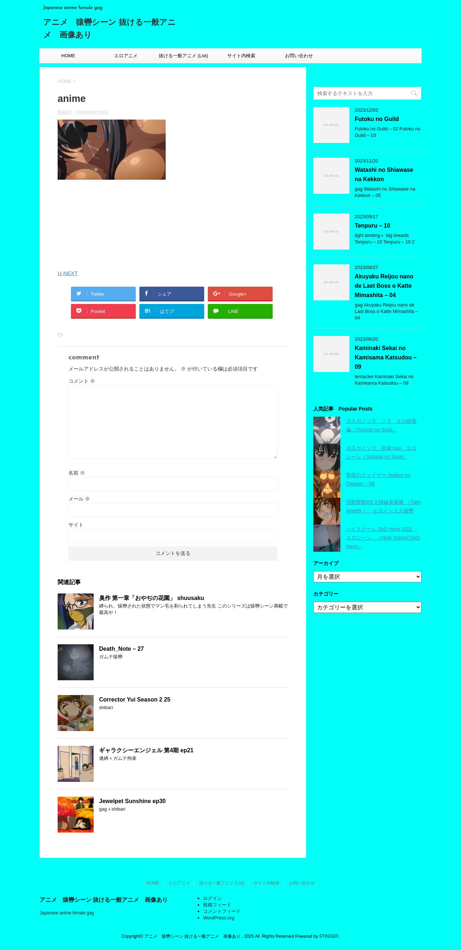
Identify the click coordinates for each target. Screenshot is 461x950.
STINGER (328, 936)
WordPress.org (218, 917)
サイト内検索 (241, 55)
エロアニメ (126, 55)
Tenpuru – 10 (372, 226)
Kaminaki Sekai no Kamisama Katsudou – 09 (386, 357)
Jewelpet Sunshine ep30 (132, 801)
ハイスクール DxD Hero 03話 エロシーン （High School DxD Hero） (383, 537)
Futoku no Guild (377, 119)
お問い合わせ (299, 55)
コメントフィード (222, 911)
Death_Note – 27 (121, 649)
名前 (76, 473)
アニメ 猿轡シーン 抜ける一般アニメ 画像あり (104, 900)
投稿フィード (217, 905)
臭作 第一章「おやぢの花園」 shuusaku (151, 598)
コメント (81, 381)
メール (79, 499)
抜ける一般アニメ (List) (183, 55)
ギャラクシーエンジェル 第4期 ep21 (146, 750)
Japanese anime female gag (67, 912)
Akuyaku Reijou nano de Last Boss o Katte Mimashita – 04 (384, 285)
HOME (68, 55)
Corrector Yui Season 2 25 (134, 699)
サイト (76, 525)
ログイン (212, 898)
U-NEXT (68, 273)
